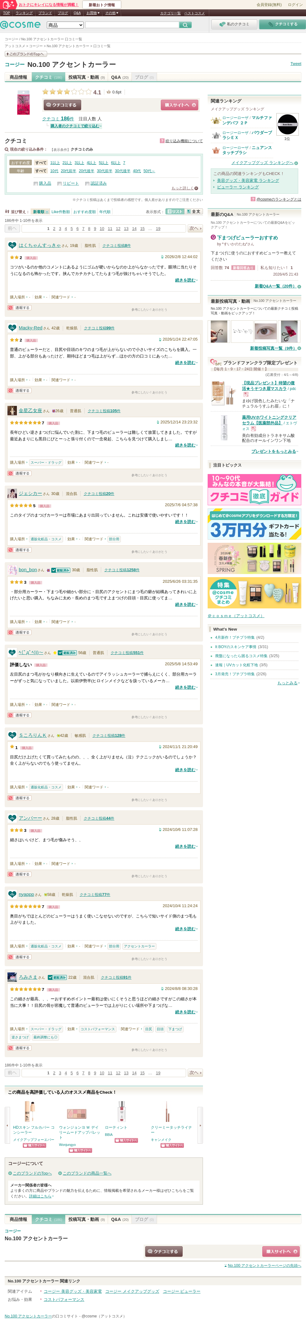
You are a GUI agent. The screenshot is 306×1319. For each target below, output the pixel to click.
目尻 (148, 1029)
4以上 (91, 163)
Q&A (77, 13)
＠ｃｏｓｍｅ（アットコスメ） (236, 615)
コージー (15, 64)
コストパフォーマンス (98, 1029)
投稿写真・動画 (86, 77)
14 (134, 228)
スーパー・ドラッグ (46, 462)
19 (158, 228)
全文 (193, 211)
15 (142, 228)
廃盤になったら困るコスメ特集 (241, 656)
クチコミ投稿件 (116, 245)
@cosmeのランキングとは (278, 199)
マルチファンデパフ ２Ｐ (247, 120)
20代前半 (68, 171)
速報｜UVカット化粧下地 (236, 665)
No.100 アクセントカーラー (71, 64)
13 (126, 228)
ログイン (295, 4)
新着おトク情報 (102, 5)
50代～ (149, 171)
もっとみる (287, 683)
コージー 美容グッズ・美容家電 (73, 1291)
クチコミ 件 (58, 119)
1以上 (55, 163)
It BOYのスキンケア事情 (235, 647)
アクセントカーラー (139, 946)
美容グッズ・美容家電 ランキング (248, 180)
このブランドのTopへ (32, 1173)
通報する (19, 307)
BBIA (109, 1135)
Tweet (295, 63)
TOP (6, 13)
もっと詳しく (182, 188)
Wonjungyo (67, 1145)
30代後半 (123, 171)
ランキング (24, 13)
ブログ (63, 13)
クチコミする (62, 105)
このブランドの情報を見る (26, 54)
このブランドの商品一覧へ (87, 1173)
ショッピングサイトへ (179, 105)
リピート (71, 183)
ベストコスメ (194, 13)
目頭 (160, 1029)
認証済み (99, 183)
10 (102, 228)
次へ (195, 228)
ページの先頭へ (264, 1265)
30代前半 (104, 171)
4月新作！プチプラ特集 (235, 637)
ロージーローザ (235, 118)
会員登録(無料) (269, 4)
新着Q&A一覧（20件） (276, 286)
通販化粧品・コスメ (46, 539)
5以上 (104, 163)
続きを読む (185, 280)
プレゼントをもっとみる (273, 451)
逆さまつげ (20, 1037)
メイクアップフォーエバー (33, 1140)
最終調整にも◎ (45, 1037)
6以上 (116, 163)
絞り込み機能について (184, 141)
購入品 (45, 183)
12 (118, 228)
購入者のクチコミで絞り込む (75, 126)
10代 (54, 171)
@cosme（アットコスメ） (104, 1316)
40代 (137, 171)
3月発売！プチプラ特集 (235, 674)
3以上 (79, 163)
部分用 (114, 539)
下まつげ (175, 1029)
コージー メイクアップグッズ (132, 1291)
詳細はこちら (40, 1196)
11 (110, 228)
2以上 (67, 163)
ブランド (45, 13)
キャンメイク (161, 1140)
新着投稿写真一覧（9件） (273, 348)
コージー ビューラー (182, 1291)
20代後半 (86, 171)
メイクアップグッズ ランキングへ (262, 162)
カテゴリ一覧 (170, 13)
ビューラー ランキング (238, 187)
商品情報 (18, 77)
